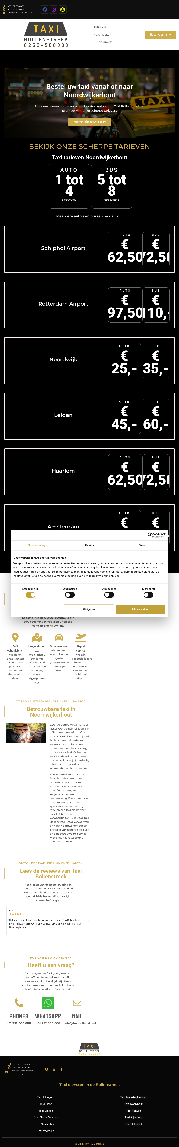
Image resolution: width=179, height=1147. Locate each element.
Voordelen (103, 34)
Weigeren (89, 609)
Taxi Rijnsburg (133, 1117)
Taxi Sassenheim (45, 1124)
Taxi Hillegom (45, 1097)
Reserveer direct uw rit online (90, 121)
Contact (105, 42)
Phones (18, 1016)
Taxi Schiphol (133, 1124)
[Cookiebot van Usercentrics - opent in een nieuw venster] (150, 535)
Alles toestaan (140, 609)
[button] (8, 920)
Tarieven (101, 26)
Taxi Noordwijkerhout (133, 1097)
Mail (77, 1016)
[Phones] (19, 1003)
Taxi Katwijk (133, 1110)
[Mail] (77, 1003)
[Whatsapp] (48, 1003)
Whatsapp (48, 1016)
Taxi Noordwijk (133, 1104)
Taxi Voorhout (45, 1131)
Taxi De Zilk (45, 1110)
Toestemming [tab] (37, 545)
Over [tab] (142, 545)
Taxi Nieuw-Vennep (46, 1117)
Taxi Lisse (46, 1104)
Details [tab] (89, 545)
